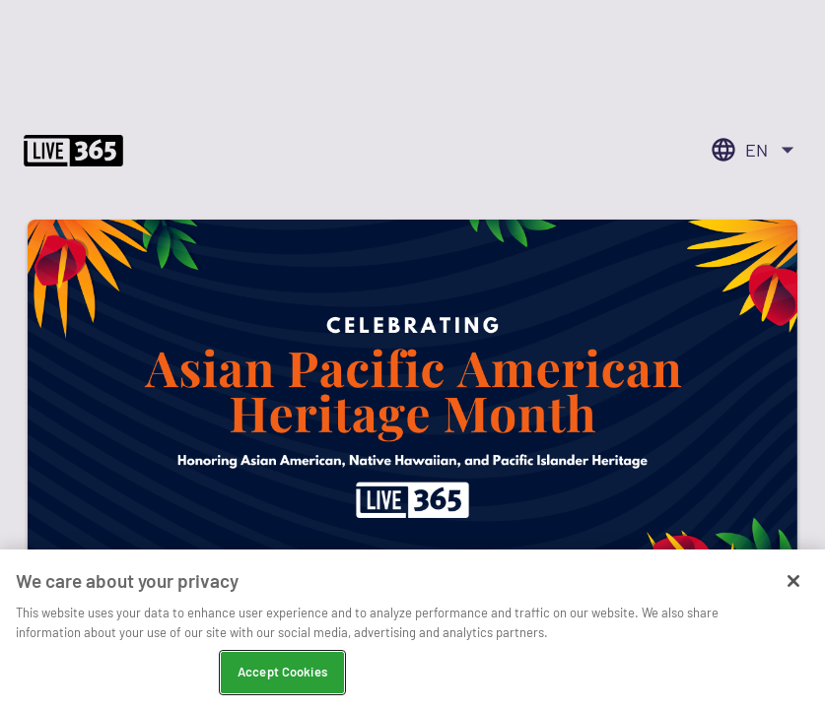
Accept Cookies (282, 674)
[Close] (793, 584)
